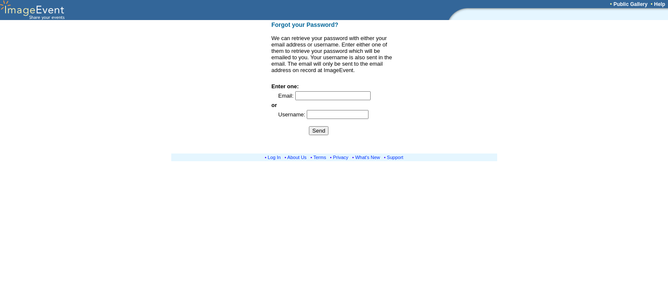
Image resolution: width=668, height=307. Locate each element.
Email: (286, 96)
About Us (296, 157)
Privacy (340, 157)
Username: (292, 114)
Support (395, 157)
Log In (274, 157)
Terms (320, 157)
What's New (367, 157)
